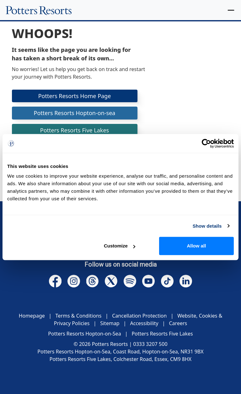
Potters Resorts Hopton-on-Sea (84, 333)
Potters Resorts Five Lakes (162, 333)
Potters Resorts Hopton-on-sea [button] (74, 113)
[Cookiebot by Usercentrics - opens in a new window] (206, 143)
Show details (207, 226)
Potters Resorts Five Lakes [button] (74, 130)
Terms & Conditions (79, 315)
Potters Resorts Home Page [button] (74, 96)
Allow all (196, 245)
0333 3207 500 (150, 344)
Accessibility (144, 323)
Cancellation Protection (139, 315)
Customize (119, 245)
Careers (178, 323)
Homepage (32, 315)
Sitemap (110, 323)
